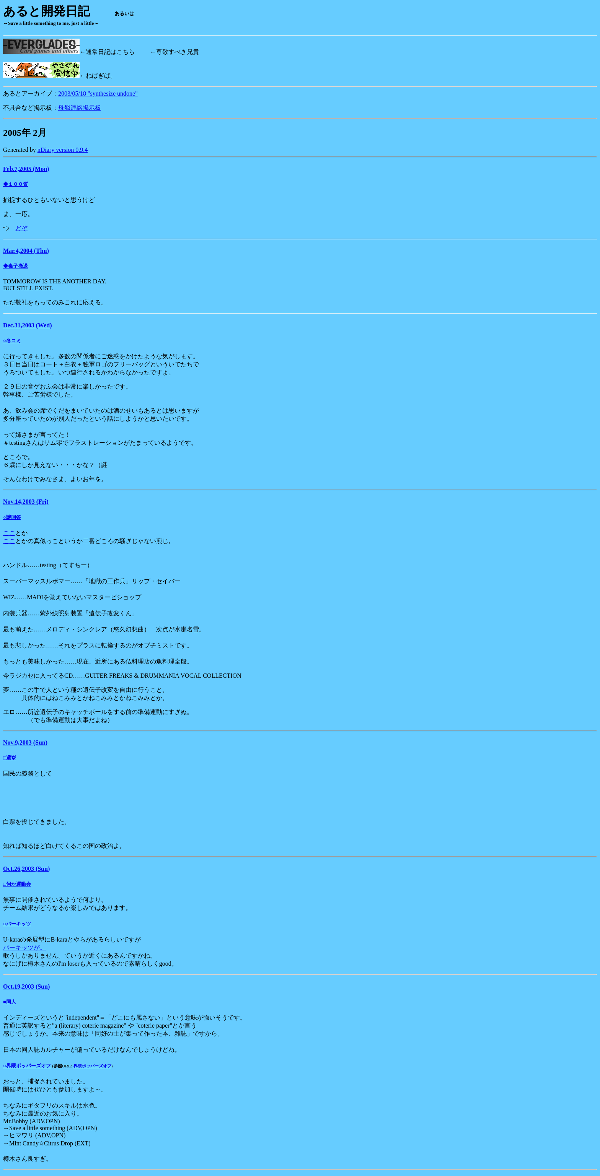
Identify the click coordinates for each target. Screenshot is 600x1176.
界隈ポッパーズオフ (92, 1066)
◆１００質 (15, 184)
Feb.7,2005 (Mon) (26, 169)
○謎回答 (12, 517)
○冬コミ (12, 340)
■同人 (9, 1002)
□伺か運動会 (17, 884)
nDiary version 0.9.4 (63, 149)
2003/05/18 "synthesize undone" (98, 93)
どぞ (21, 228)
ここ (9, 533)
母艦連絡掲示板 (79, 107)
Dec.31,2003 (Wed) (27, 325)
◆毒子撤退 (15, 266)
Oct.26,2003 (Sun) (26, 868)
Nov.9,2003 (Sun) (25, 742)
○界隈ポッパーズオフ (27, 1066)
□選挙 (9, 758)
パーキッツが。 (24, 947)
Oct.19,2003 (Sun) (26, 986)
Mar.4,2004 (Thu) (26, 250)
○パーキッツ (17, 924)
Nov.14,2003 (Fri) (26, 501)
